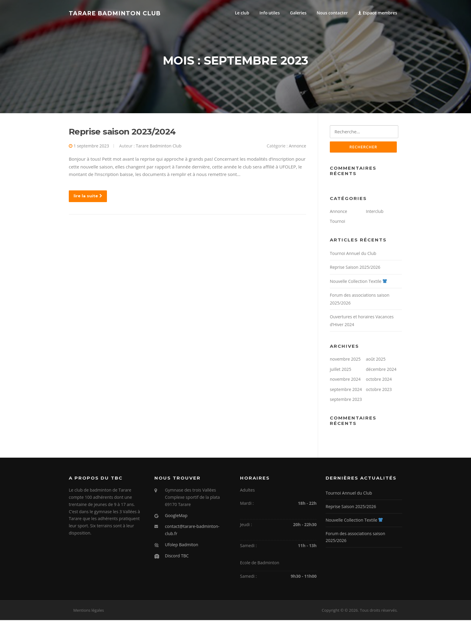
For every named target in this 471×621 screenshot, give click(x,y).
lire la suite (88, 196)
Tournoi (337, 222)
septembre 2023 (346, 400)
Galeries (298, 13)
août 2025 (375, 360)
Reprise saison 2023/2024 (122, 132)
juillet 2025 (340, 370)
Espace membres (377, 13)
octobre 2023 (379, 390)
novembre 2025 (345, 360)
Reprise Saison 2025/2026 (355, 268)
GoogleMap (176, 516)
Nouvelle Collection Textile (358, 282)
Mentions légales (88, 611)
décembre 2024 (381, 370)
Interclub (374, 212)
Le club (242, 13)
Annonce (297, 146)
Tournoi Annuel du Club (353, 254)
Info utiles (270, 13)
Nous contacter (332, 13)
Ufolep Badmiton (181, 545)
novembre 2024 (345, 380)
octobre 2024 (379, 380)
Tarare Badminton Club (115, 13)
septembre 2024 (346, 390)
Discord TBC (177, 556)
